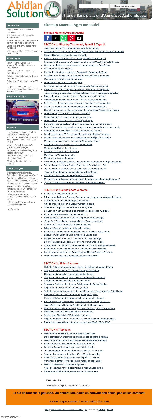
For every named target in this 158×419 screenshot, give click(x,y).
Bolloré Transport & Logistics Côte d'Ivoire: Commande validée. (74, 242)
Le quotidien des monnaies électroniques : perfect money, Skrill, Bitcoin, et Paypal (23, 89)
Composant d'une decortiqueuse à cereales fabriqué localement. (74, 277)
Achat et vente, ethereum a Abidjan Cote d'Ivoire (22, 77)
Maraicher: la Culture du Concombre (61, 151)
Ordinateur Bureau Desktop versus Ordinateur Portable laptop (22, 185)
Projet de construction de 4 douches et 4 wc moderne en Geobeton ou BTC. (80, 318)
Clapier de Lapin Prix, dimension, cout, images (66, 287)
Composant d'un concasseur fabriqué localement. (67, 280)
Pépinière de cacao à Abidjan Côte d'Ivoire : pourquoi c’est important (76, 89)
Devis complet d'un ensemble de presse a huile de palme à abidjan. (76, 337)
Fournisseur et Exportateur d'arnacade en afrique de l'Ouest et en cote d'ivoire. (81, 62)
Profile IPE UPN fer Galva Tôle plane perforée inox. (68, 311)
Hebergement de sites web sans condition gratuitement (21, 203)
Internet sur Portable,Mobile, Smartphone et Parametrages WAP (22, 174)
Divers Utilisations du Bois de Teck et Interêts (65, 55)
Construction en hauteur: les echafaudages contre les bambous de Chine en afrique (84, 51)
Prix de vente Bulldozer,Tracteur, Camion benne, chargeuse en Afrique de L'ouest (82, 161)
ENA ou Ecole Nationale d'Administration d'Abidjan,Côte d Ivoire (21, 196)
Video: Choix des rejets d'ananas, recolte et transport (69, 343)
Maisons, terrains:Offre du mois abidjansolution (20, 36)
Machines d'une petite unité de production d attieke (68, 144)
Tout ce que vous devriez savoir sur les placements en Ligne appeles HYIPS (22, 139)
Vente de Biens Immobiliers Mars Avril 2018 (21, 47)
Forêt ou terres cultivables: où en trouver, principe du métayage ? (75, 58)
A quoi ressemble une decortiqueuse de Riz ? (65, 214)
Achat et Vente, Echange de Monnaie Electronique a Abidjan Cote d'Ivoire (21, 65)
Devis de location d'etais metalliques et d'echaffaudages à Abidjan (75, 340)
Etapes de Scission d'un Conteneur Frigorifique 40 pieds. (71, 294)
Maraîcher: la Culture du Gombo (59, 155)
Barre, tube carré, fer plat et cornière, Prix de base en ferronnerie (75, 96)
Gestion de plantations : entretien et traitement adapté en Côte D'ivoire (77, 65)
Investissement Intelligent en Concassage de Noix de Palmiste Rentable (78, 252)
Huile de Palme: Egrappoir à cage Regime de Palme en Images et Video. (78, 267)
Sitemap (111, 410)
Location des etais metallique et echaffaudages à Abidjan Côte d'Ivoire (77, 137)
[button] (48, 38)
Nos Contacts (13, 209)
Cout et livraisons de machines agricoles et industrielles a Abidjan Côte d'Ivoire (81, 110)
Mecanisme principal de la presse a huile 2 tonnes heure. (71, 371)
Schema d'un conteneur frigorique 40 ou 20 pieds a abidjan (72, 354)
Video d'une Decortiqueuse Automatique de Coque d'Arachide (73, 221)
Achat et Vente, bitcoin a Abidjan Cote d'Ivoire (21, 72)
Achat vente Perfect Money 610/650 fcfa (22, 82)
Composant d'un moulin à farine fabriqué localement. (69, 274)
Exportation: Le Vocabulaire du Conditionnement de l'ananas (73, 130)
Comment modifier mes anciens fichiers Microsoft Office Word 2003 (22, 179)
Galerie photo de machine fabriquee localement (66, 200)
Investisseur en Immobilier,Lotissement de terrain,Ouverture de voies (76, 75)
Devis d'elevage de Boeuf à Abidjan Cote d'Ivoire (67, 113)
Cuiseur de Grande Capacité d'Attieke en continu (67, 224)
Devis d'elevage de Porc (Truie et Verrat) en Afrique (68, 120)
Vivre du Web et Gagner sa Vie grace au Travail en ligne (20, 146)
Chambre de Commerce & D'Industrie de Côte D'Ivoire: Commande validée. (80, 245)
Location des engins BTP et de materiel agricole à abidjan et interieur (77, 134)
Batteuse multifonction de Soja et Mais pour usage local (70, 235)
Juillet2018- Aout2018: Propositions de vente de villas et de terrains (22, 41)
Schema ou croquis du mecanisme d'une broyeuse (68, 207)
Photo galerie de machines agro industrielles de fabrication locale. (75, 99)
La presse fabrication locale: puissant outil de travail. (69, 347)
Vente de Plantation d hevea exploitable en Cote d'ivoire (70, 172)
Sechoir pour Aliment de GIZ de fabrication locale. (67, 315)
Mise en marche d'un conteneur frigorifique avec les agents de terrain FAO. (79, 308)
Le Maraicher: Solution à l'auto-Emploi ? (63, 82)
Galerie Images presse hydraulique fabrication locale (69, 204)
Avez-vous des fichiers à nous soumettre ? (67, 410)
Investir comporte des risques (58, 68)
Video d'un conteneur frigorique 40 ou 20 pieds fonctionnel (71, 357)
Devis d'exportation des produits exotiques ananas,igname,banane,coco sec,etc (82, 127)
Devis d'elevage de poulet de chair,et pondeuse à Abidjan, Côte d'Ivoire (78, 124)
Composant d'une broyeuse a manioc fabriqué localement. (71, 270)
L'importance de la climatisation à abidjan (63, 79)
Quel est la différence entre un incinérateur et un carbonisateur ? (74, 182)
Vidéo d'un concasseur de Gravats (60, 193)
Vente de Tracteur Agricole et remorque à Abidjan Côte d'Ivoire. (74, 368)
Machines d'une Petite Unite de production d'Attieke (68, 175)
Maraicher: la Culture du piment (59, 158)
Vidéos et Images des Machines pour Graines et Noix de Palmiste (75, 249)
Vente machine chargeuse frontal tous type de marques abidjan (74, 218)
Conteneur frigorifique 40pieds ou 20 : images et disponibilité (73, 361)
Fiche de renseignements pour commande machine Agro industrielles (77, 103)
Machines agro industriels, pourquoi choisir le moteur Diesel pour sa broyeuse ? (82, 179)
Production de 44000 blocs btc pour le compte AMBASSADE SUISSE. (77, 322)
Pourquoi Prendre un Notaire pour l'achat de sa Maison (22, 190)
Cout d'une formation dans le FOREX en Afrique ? (19, 157)
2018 (45, 410)
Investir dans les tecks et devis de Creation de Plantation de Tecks (75, 72)
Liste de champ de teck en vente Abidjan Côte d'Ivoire (69, 333)
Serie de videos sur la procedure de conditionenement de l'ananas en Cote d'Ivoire (83, 291)
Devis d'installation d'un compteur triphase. (64, 364)
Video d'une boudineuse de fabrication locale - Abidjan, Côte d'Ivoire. (76, 231)
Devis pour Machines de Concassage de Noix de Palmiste (71, 255)
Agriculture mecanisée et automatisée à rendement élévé (71, 48)
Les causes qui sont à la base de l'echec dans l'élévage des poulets (76, 86)
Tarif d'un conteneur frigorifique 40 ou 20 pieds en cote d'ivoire (73, 350)
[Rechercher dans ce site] (94, 6)
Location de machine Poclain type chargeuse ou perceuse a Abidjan (76, 211)
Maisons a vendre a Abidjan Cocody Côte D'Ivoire (22, 52)
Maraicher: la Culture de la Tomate (60, 148)
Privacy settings (9, 417)
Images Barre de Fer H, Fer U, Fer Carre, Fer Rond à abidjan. (73, 238)
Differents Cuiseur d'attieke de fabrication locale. (67, 228)
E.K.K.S (102, 410)
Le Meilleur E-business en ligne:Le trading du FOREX (22, 151)
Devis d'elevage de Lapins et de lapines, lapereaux (68, 117)
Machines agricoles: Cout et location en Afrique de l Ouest (71, 141)
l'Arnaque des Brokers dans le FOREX (20, 162)
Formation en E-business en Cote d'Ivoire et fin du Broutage (21, 133)
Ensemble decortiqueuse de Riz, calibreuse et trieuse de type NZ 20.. (77, 301)
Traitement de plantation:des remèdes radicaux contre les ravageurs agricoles (81, 93)
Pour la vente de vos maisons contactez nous (20, 31)
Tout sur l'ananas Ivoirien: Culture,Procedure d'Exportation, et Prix (75, 165)
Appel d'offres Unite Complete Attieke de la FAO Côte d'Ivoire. (73, 305)
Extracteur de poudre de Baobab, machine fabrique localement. (74, 298)
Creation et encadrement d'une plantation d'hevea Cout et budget (75, 106)
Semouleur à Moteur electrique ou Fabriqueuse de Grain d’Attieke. (75, 284)
